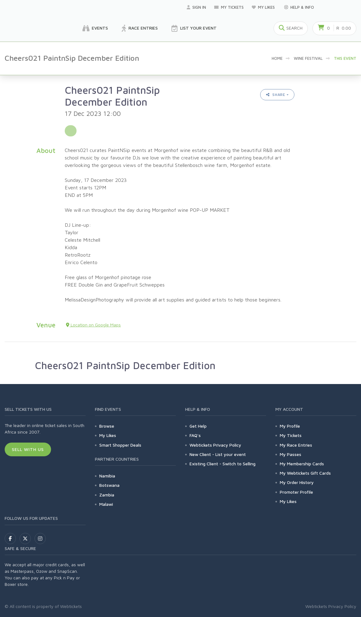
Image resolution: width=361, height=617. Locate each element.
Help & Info (299, 7)
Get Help (198, 426)
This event (345, 58)
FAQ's (195, 435)
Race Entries (140, 28)
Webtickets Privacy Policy (215, 445)
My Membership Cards (302, 463)
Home (277, 58)
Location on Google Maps (93, 324)
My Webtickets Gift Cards (305, 473)
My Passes (290, 454)
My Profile (290, 426)
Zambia (106, 494)
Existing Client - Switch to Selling (223, 463)
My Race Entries (296, 445)
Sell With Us (28, 449)
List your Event (194, 28)
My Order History (297, 482)
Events (95, 28)
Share (275, 94)
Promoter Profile (296, 492)
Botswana (109, 485)
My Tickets (229, 7)
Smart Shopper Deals (120, 445)
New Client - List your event (218, 454)
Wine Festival (308, 58)
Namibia (107, 475)
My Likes (264, 7)
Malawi (106, 504)
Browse (106, 426)
